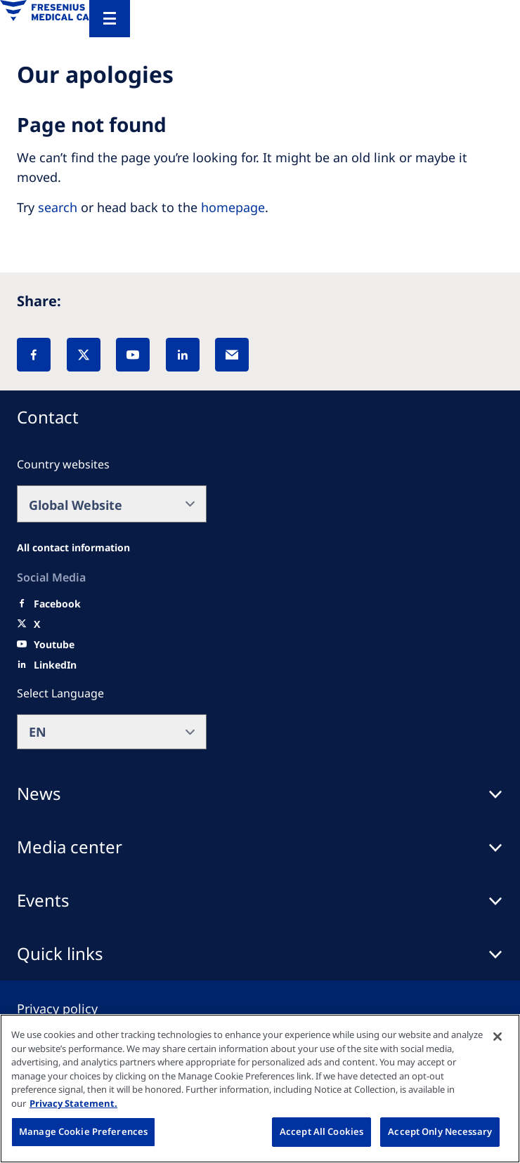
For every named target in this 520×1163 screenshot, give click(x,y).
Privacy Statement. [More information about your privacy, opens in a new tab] (73, 1103)
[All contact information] (73, 547)
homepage (233, 207)
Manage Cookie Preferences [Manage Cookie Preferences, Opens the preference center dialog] (83, 1131)
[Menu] (109, 18)
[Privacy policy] (74, 1008)
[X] (83, 355)
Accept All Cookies (321, 1131)
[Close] (497, 1036)
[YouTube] (133, 355)
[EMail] (232, 355)
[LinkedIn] (183, 355)
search (57, 207)
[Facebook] (34, 355)
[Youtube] (54, 644)
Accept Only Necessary (440, 1131)
